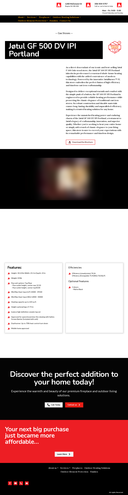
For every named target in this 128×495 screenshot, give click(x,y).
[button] (59, 5)
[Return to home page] (17, 7)
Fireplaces (44, 17)
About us (52, 468)
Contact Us (65, 21)
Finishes (54, 21)
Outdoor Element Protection (32, 21)
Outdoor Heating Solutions (66, 17)
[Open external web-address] (79, 481)
